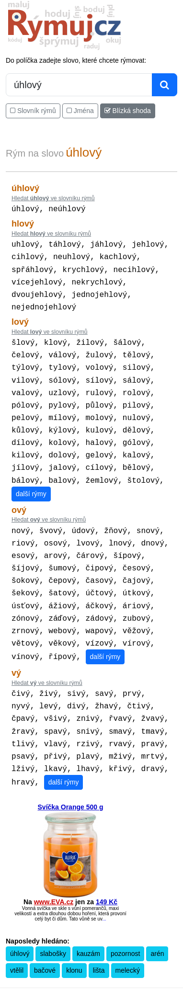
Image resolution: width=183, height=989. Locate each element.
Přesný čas (115, 963)
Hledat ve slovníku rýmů (53, 198)
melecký (127, 936)
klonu (74, 936)
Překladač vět (82, 963)
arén (157, 919)
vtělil (16, 936)
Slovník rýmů (33, 110)
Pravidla (22, 963)
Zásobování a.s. (106, 971)
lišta (99, 936)
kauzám (88, 919)
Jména (80, 110)
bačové (45, 936)
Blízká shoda (127, 110)
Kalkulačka (48, 963)
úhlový (19, 919)
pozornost (125, 919)
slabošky (53, 919)
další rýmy (31, 475)
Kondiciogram (149, 963)
